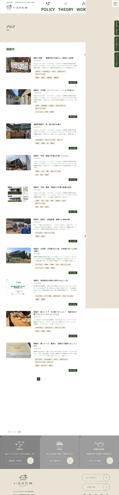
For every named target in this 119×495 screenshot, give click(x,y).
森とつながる (39, 359)
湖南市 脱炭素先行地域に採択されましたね (51, 280)
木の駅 (37, 331)
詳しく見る (73, 82)
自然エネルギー (61, 71)
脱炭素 (43, 299)
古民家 (37, 105)
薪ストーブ (59, 140)
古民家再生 (44, 105)
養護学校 (56, 77)
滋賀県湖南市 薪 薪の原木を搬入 (48, 124)
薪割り (43, 77)
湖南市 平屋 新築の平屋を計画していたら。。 (52, 156)
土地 (43, 171)
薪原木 (52, 143)
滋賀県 (43, 143)
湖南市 (37, 77)
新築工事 (58, 200)
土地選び (51, 105)
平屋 (47, 171)
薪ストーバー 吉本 (40, 74)
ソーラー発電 (48, 296)
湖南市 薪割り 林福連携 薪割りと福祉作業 (52, 219)
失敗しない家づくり (60, 105)
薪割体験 (49, 77)
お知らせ (38, 71)
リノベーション (39, 112)
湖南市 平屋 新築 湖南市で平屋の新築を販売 (52, 187)
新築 (42, 207)
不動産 (37, 171)
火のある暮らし (46, 71)
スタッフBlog (39, 233)
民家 (47, 112)
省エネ (53, 71)
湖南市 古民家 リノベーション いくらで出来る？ (54, 90)
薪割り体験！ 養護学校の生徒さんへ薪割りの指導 (53, 58)
